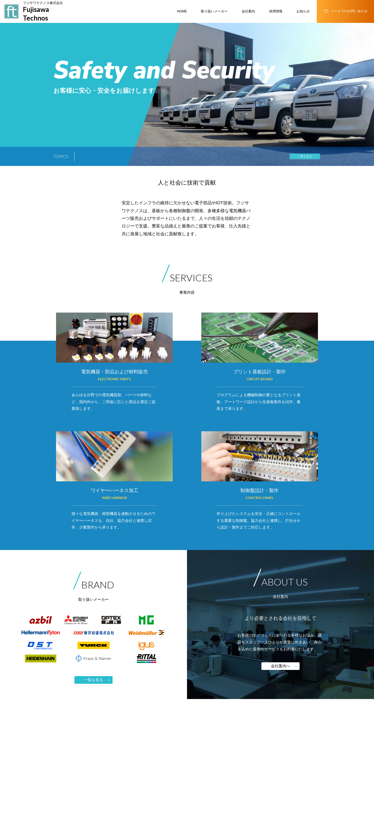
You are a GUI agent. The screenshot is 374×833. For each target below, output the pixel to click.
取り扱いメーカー (214, 11)
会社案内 (248, 11)
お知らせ (303, 11)
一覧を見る (305, 156)
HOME (182, 11)
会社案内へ (280, 666)
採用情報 (275, 11)
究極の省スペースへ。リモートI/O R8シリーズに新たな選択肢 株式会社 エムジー (164, 156)
